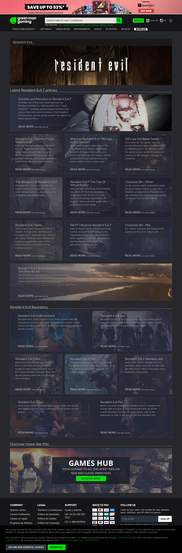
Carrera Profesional (20, 514)
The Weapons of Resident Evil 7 (36, 182)
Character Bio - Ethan (139, 182)
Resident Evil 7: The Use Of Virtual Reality (87, 183)
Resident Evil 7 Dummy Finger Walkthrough (34, 140)
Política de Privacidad (48, 523)
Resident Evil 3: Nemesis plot (144, 359)
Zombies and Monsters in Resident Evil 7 (44, 99)
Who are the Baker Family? (143, 139)
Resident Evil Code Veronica (36, 315)
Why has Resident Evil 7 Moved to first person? (90, 140)
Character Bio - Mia (137, 225)
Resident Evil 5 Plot (27, 359)
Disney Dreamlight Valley (74, 25)
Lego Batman (93, 25)
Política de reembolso (48, 514)
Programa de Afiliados (21, 523)
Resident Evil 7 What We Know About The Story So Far (42, 269)
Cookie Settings (124, 537)
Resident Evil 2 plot (30, 402)
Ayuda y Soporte (73, 510)
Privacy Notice (66, 540)
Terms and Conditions (88, 540)
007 (60, 25)
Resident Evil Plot (111, 402)
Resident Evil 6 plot (112, 315)
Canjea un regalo (18, 518)
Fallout (103, 25)
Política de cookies (47, 518)
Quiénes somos (18, 510)
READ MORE (26, 126)
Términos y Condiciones (50, 510)
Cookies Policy (13, 540)
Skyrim (110, 25)
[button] (24, 29)
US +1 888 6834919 (75, 522)
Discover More (91, 478)
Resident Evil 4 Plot (82, 359)
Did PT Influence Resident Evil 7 (90, 225)
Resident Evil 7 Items (28, 225)
